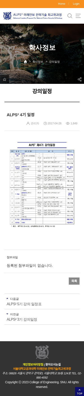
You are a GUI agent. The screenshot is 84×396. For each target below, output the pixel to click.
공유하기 (79, 79)
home (4, 79)
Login (76, 3)
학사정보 (37, 61)
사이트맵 (78, 16)
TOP (79, 393)
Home (61, 3)
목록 (74, 281)
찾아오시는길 (53, 364)
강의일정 (54, 61)
